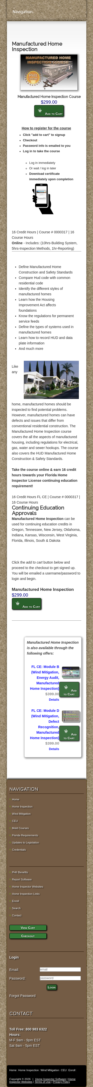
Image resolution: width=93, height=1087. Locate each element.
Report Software (22, 879)
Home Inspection (22, 806)
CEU (15, 820)
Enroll (15, 901)
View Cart (28, 928)
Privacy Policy (61, 1081)
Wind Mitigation (21, 813)
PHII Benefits (20, 872)
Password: (17, 978)
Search (16, 908)
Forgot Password (22, 996)
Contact (17, 915)
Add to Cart (50, 112)
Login (52, 987)
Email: (14, 970)
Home (15, 799)
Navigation (46, 12)
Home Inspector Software (50, 1079)
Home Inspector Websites (27, 886)
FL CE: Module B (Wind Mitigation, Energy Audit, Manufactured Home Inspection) (44, 678)
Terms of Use (43, 1081)
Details (54, 699)
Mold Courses (20, 828)
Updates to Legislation (25, 842)
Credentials (19, 849)
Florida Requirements (25, 835)
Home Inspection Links (26, 893)
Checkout (27, 936)
